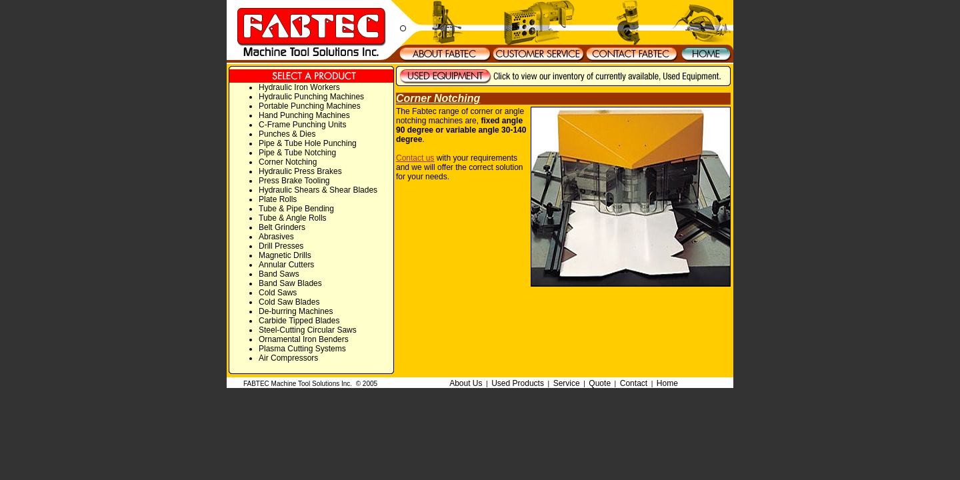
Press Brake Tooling (294, 180)
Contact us (415, 158)
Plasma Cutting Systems (302, 348)
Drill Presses (281, 246)
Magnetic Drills (285, 255)
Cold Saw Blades (289, 302)
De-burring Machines (296, 311)
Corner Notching (288, 162)
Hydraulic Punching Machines (311, 96)
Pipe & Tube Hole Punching (308, 143)
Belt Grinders (282, 227)
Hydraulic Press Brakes (300, 171)
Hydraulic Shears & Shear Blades (318, 190)
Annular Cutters (286, 264)
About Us (465, 383)
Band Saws (279, 274)
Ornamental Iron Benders (304, 339)
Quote (600, 383)
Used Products (517, 383)
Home (667, 383)
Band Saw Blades (290, 283)
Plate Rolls (278, 199)
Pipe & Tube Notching (297, 152)
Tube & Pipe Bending (296, 208)
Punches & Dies (287, 134)
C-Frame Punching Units (302, 124)
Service (566, 383)
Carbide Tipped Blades (299, 320)
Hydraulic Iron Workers (299, 87)
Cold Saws (278, 292)
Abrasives (276, 236)
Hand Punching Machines (304, 115)
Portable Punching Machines (310, 106)
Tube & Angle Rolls (293, 218)
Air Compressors (288, 358)
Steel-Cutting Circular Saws (308, 330)
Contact (633, 383)
